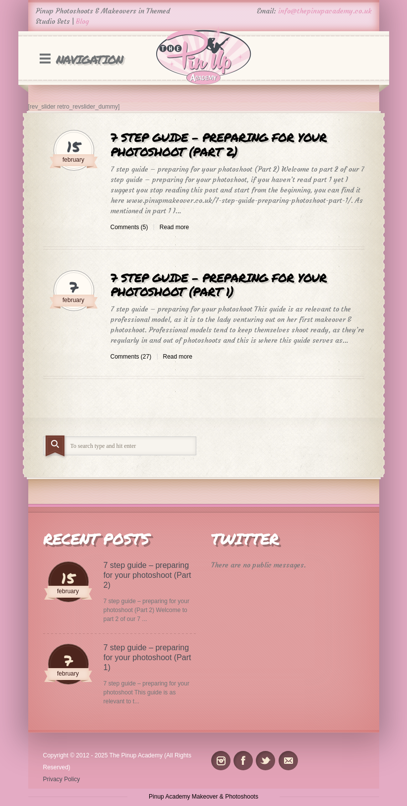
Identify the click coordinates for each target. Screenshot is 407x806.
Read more (174, 227)
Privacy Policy (61, 779)
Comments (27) (131, 356)
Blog (82, 21)
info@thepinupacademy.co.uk (325, 10)
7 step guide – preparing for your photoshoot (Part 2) (219, 144)
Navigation (89, 59)
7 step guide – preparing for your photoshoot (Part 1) (219, 285)
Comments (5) (129, 227)
